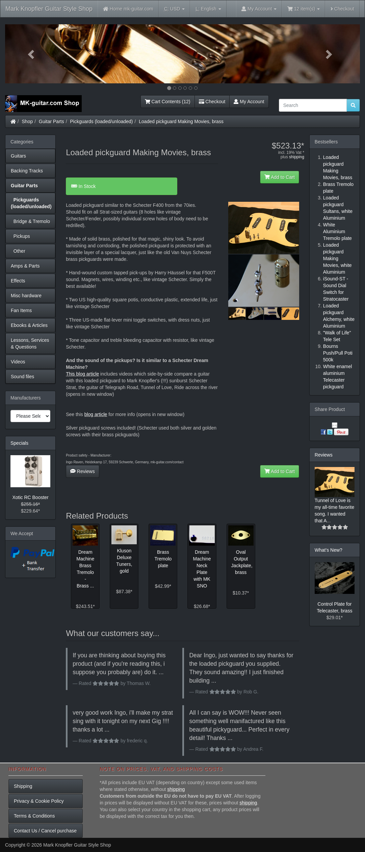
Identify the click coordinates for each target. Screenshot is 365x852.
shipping (296, 157)
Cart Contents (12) (167, 101)
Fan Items (21, 310)
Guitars (18, 156)
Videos (18, 361)
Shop (27, 121)
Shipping (23, 786)
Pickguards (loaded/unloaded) (101, 121)
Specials (19, 443)
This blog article (82, 374)
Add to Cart (279, 177)
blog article (95, 414)
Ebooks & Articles (29, 325)
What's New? (328, 550)
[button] (31, 53)
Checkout (342, 8)
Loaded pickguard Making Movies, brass (181, 121)
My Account (249, 101)
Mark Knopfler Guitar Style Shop (49, 8)
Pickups (20, 236)
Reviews (82, 471)
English (208, 9)
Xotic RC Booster (30, 497)
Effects (18, 280)
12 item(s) (303, 8)
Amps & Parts (25, 266)
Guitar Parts (51, 121)
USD (174, 9)
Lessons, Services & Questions (30, 343)
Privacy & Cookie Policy (39, 801)
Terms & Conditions (34, 816)
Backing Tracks (27, 170)
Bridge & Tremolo (30, 221)
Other (18, 251)
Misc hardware (26, 295)
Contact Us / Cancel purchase (45, 830)
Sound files (22, 376)
